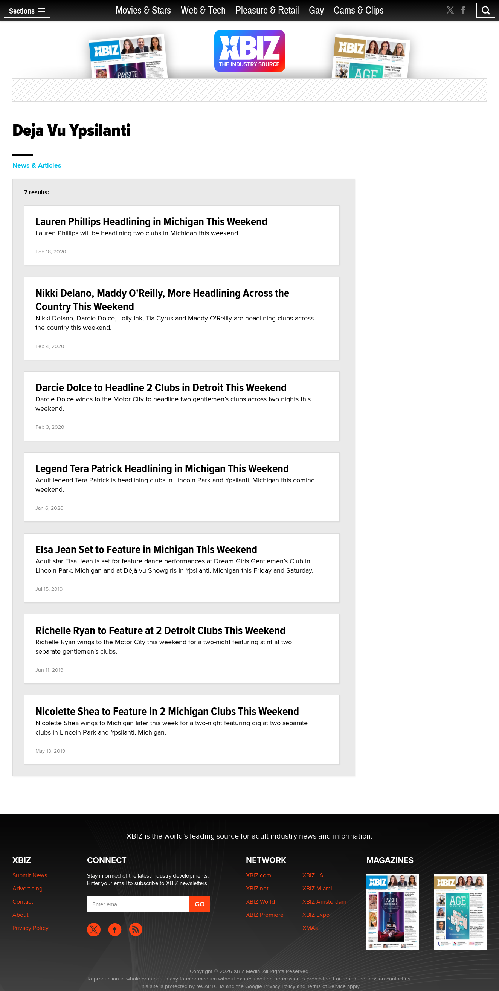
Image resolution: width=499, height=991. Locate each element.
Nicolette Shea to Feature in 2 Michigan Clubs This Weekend (167, 711)
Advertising (27, 888)
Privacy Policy (30, 928)
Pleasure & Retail (267, 10)
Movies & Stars (143, 10)
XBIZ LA (313, 875)
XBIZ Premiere (265, 914)
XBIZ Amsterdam (324, 901)
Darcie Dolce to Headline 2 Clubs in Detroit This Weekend (161, 387)
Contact (22, 901)
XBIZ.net (257, 888)
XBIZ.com (258, 875)
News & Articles (36, 165)
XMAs (310, 928)
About (20, 914)
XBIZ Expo (316, 914)
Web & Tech (203, 10)
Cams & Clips (359, 10)
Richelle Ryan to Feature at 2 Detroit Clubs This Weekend (160, 630)
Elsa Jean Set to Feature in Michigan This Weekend (146, 549)
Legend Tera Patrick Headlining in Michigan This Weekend (162, 468)
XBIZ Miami (317, 888)
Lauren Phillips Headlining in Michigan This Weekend (151, 221)
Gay (316, 10)
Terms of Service (326, 986)
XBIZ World (260, 901)
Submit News (29, 875)
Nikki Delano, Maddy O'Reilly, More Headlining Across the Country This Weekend (162, 299)
